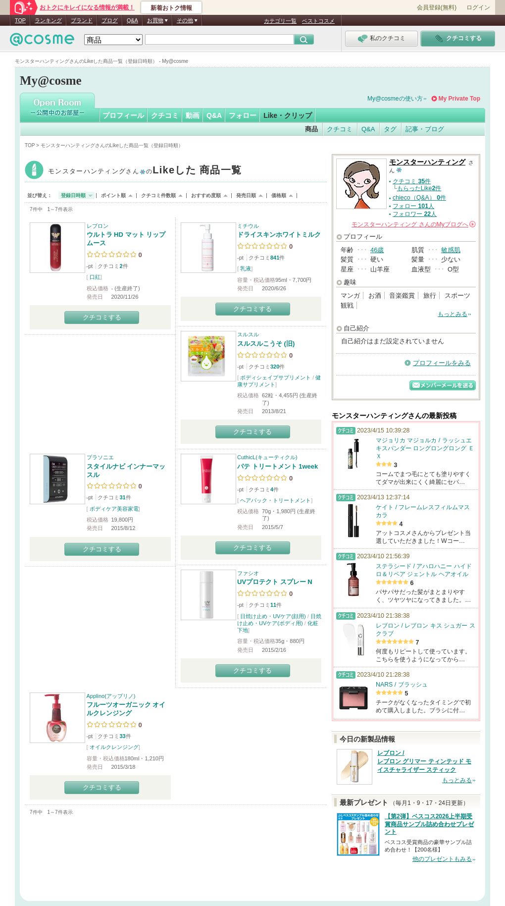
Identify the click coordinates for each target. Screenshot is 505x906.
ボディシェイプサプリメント (275, 377)
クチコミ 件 (412, 181)
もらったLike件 (419, 188)
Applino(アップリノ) (111, 696)
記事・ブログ (424, 129)
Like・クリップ (287, 115)
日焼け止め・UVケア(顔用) (273, 616)
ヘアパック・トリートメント (275, 500)
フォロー (242, 115)
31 (122, 497)
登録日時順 (73, 195)
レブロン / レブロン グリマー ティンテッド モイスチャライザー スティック (424, 761)
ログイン (478, 7)
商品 (311, 129)
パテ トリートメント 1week (277, 466)
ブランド (82, 20)
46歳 (377, 250)
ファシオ (248, 573)
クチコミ (165, 115)
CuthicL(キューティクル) (267, 457)
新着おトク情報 (171, 7)
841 (274, 258)
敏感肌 (450, 250)
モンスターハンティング (145, 171)
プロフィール (123, 115)
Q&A (132, 20)
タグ (390, 129)
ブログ (109, 20)
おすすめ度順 (206, 195)
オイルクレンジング (114, 747)
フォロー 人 (413, 206)
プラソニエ (100, 457)
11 (273, 605)
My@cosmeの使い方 (395, 98)
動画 (193, 115)
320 (274, 367)
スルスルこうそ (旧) (266, 343)
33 (122, 736)
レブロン (97, 226)
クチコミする (102, 317)
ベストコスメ (318, 21)
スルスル (248, 334)
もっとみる (452, 314)
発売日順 (246, 195)
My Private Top (459, 98)
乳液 (245, 268)
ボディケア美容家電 (114, 509)
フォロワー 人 (415, 214)
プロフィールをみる (442, 363)
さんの (414, 224)
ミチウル (248, 226)
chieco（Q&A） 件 (419, 197)
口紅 (95, 277)
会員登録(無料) (436, 7)
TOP (20, 20)
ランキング (48, 20)
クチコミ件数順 (158, 195)
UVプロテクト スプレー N (274, 582)
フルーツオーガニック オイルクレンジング (126, 709)
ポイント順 (113, 195)
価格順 (278, 195)
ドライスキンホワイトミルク (279, 234)
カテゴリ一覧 (280, 21)
